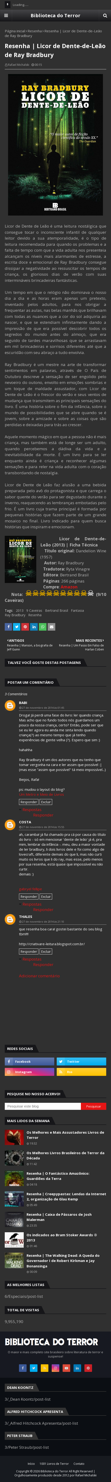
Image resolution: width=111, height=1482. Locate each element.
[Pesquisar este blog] (43, 1106)
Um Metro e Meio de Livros (41, 794)
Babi (23, 702)
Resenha (35, 31)
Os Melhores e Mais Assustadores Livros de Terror (65, 1135)
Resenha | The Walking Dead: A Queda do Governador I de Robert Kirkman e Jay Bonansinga (63, 1260)
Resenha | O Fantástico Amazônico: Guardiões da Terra (58, 1176)
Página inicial (15, 31)
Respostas (32, 809)
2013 (19, 610)
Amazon (69, 587)
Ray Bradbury (15, 615)
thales (25, 916)
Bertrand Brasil (56, 610)
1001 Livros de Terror (54, 1464)
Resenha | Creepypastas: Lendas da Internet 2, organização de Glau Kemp (66, 1196)
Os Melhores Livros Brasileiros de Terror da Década (65, 1155)
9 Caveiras (34, 610)
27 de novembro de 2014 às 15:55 (43, 827)
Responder (28, 802)
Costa (25, 822)
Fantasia (77, 610)
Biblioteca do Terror (55, 15)
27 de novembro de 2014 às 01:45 (43, 707)
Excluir (46, 802)
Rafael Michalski (18, 65)
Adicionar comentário (39, 975)
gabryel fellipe (30, 889)
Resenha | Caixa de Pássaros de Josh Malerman (59, 1217)
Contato (79, 1464)
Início (31, 1464)
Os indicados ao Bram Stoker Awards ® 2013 (62, 1237)
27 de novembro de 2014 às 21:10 (43, 921)
